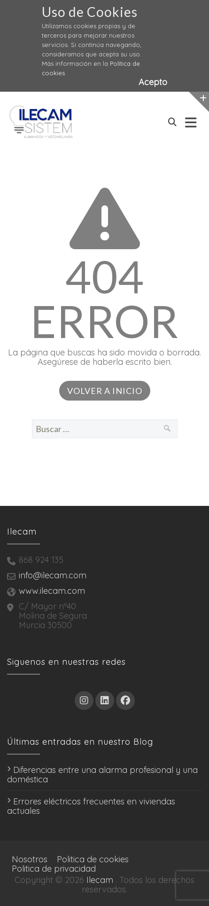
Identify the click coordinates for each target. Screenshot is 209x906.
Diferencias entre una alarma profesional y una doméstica (102, 774)
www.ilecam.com (52, 590)
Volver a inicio (104, 391)
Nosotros (29, 859)
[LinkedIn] (104, 700)
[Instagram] (84, 700)
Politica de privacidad (54, 868)
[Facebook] (125, 700)
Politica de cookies (93, 859)
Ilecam (99, 879)
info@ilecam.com (52, 575)
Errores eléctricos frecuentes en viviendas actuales (91, 806)
